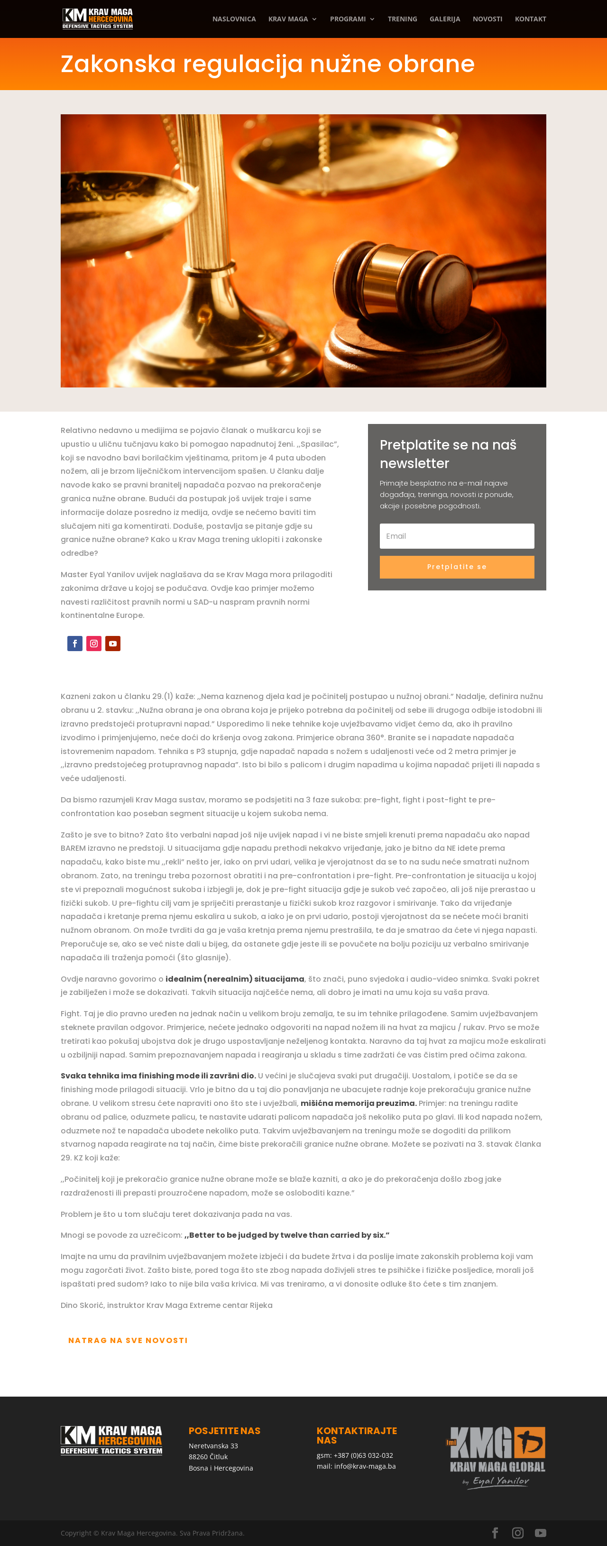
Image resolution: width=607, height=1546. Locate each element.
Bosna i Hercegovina (221, 1467)
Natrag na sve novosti (128, 1340)
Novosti (488, 19)
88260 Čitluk (208, 1456)
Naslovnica (234, 19)
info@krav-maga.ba (365, 1466)
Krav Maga (288, 19)
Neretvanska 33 (213, 1445)
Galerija (445, 19)
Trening (402, 19)
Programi (348, 19)
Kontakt (530, 19)
